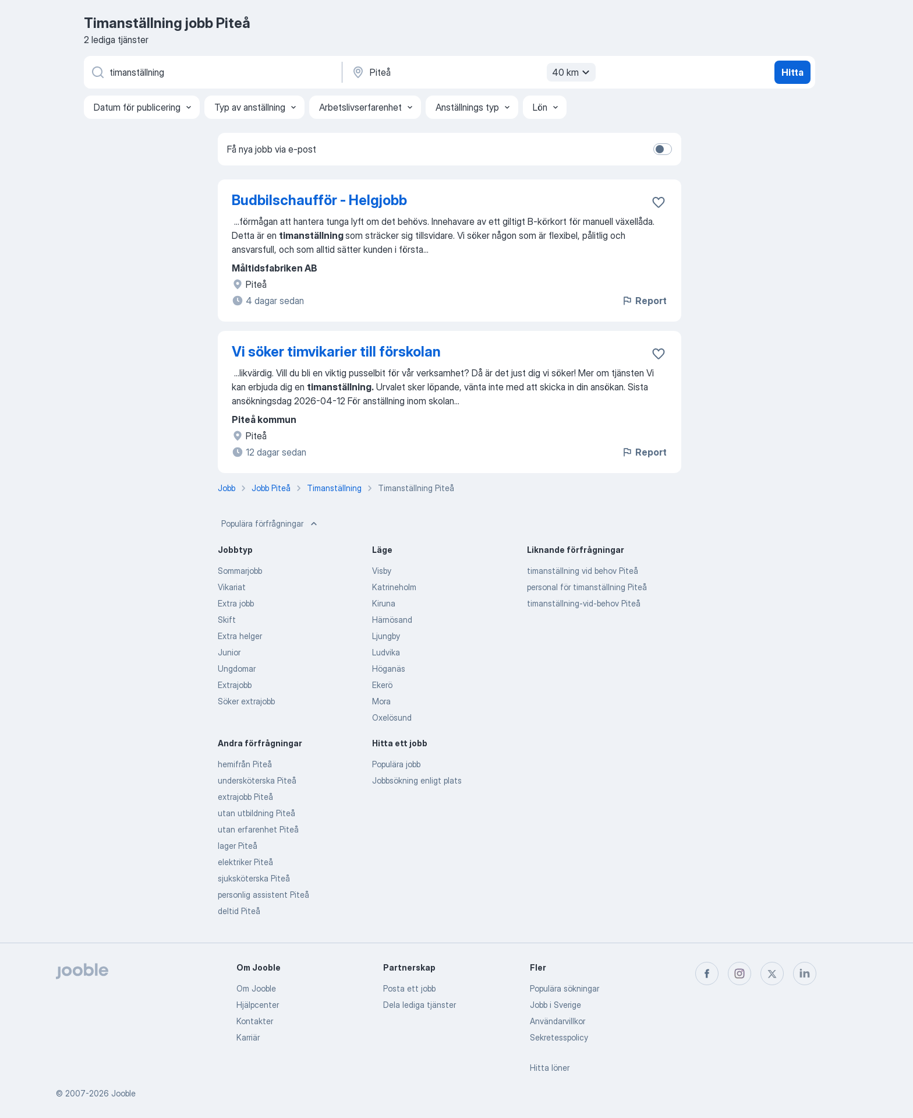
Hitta (792, 72)
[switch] (662, 149)
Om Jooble (256, 988)
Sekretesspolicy (559, 1037)
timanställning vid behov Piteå (582, 571)
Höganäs (388, 668)
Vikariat (232, 587)
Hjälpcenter (257, 1005)
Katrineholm (394, 587)
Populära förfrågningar (270, 524)
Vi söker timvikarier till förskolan (336, 351)
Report (644, 300)
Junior (229, 652)
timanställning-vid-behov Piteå (583, 603)
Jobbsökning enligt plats (417, 780)
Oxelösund (392, 717)
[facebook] (707, 973)
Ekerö (382, 685)
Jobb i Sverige (555, 1005)
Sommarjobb (240, 571)
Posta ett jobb (409, 988)
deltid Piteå (239, 911)
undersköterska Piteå (257, 780)
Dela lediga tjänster (419, 1005)
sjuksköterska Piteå (254, 878)
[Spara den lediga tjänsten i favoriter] (658, 202)
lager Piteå (237, 846)
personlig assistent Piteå (263, 895)
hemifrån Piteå (245, 764)
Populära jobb (396, 764)
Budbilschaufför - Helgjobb (319, 200)
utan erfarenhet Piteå (258, 829)
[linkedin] (804, 973)
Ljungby (386, 636)
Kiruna (383, 603)
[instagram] (739, 973)
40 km (572, 72)
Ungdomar (237, 668)
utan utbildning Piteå (256, 813)
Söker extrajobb (246, 701)
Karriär (248, 1037)
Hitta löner (549, 1068)
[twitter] (772, 973)
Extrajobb (235, 685)
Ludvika (386, 652)
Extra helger (240, 636)
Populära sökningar (564, 988)
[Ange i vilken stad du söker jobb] (472, 72)
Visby (381, 571)
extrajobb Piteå (245, 797)
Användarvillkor (557, 1021)
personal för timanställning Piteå (587, 587)
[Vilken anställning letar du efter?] (212, 72)
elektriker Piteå (245, 862)
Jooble (123, 1093)
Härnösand (392, 620)
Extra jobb (236, 603)
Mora (381, 701)
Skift (227, 620)
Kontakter (254, 1021)
